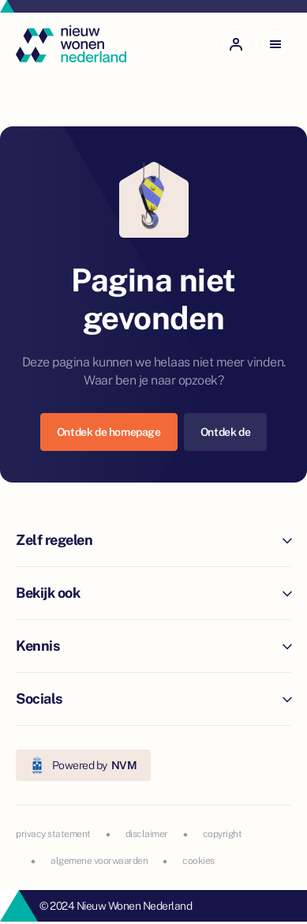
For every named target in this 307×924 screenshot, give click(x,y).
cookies (198, 860)
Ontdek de (225, 432)
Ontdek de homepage (109, 432)
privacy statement (53, 833)
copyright (222, 833)
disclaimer (146, 833)
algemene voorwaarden (99, 860)
